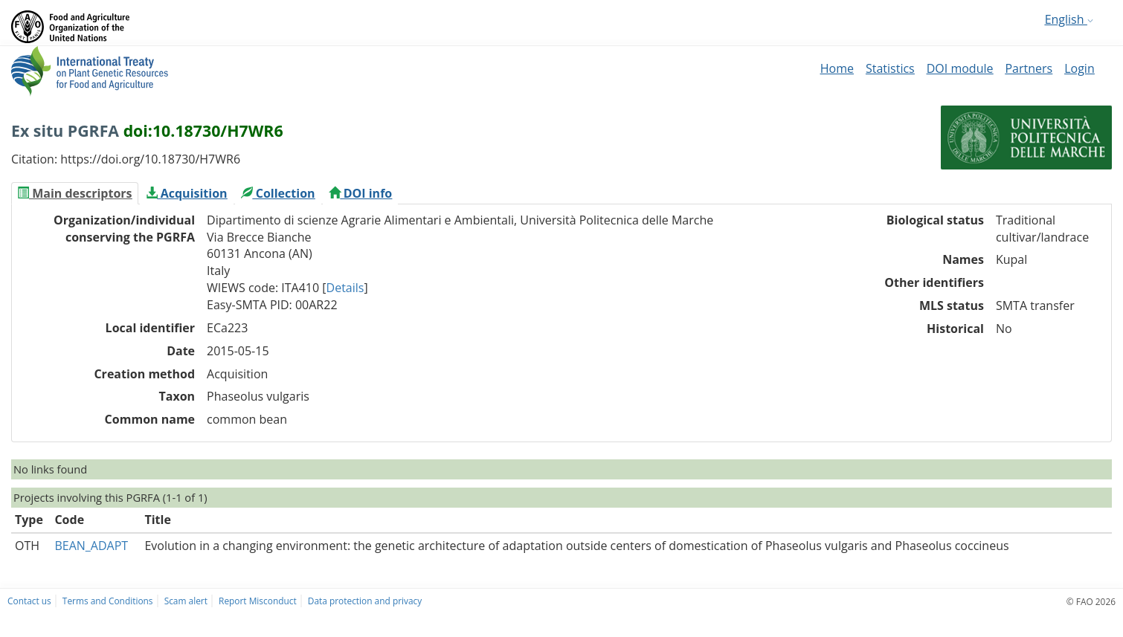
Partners (1028, 68)
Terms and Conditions (107, 601)
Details (345, 287)
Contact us (29, 601)
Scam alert (185, 601)
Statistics (890, 68)
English (1069, 19)
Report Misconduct (258, 601)
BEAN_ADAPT (91, 545)
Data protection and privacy (365, 601)
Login (1079, 68)
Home (837, 68)
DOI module (960, 68)
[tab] (74, 193)
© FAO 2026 (1091, 601)
